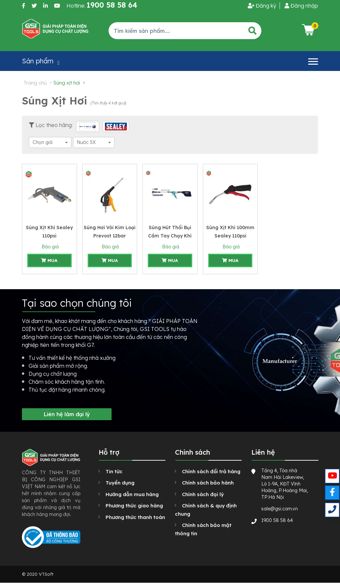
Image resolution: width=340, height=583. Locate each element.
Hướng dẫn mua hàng (132, 494)
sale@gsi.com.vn (279, 509)
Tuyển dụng (120, 483)
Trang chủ (35, 83)
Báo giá (49, 247)
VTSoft (46, 574)
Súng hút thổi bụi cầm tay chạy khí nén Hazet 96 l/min (170, 236)
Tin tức (114, 471)
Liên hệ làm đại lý (67, 414)
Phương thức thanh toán (135, 517)
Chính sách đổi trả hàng (211, 471)
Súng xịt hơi (66, 83)
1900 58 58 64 (277, 520)
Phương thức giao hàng (134, 505)
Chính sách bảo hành (208, 483)
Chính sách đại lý (203, 494)
